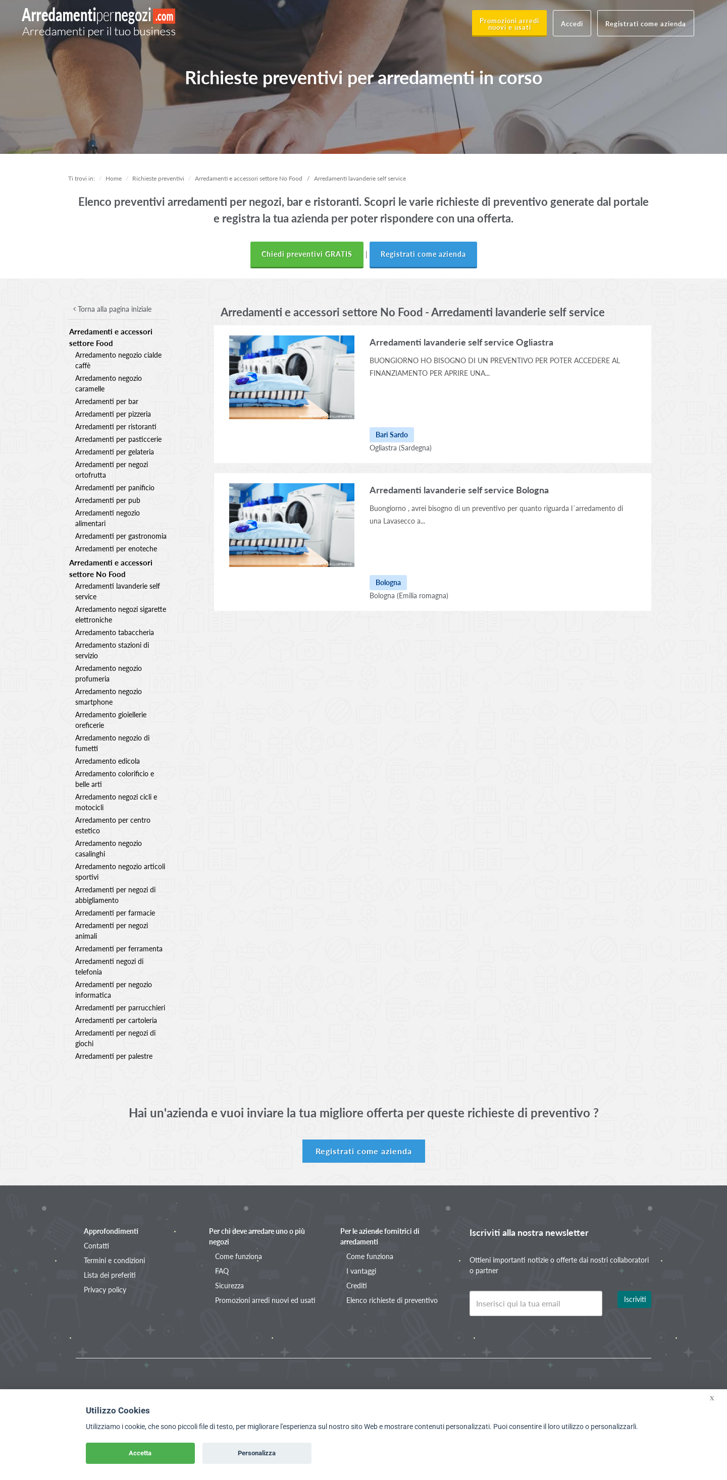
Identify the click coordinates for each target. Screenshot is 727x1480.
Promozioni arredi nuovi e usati (509, 24)
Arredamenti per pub (107, 500)
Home (114, 178)
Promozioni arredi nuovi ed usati (265, 1300)
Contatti (96, 1245)
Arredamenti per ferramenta (119, 948)
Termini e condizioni (114, 1260)
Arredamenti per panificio (114, 487)
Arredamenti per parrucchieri (120, 1007)
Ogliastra (383, 447)
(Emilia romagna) (422, 595)
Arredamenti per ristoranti (116, 426)
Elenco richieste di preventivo (392, 1300)
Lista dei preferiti (110, 1275)
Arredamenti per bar (106, 401)
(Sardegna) (415, 447)
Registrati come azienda (645, 24)
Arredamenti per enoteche (116, 548)
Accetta (140, 1453)
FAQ (222, 1271)
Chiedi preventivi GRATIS (307, 254)
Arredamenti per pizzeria (113, 414)
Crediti (356, 1285)
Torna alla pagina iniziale (112, 309)
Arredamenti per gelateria (114, 451)
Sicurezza (229, 1285)
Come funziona (238, 1256)
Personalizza (257, 1453)
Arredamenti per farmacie (115, 912)
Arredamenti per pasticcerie (118, 439)
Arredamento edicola (107, 761)
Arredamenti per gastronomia (121, 536)
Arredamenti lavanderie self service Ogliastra (461, 342)
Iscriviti (635, 1299)
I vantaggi (361, 1271)
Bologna (382, 595)
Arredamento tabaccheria (114, 632)
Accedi (572, 24)
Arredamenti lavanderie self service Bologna (459, 489)
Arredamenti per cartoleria (116, 1020)
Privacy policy (105, 1289)
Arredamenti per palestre (113, 1056)
